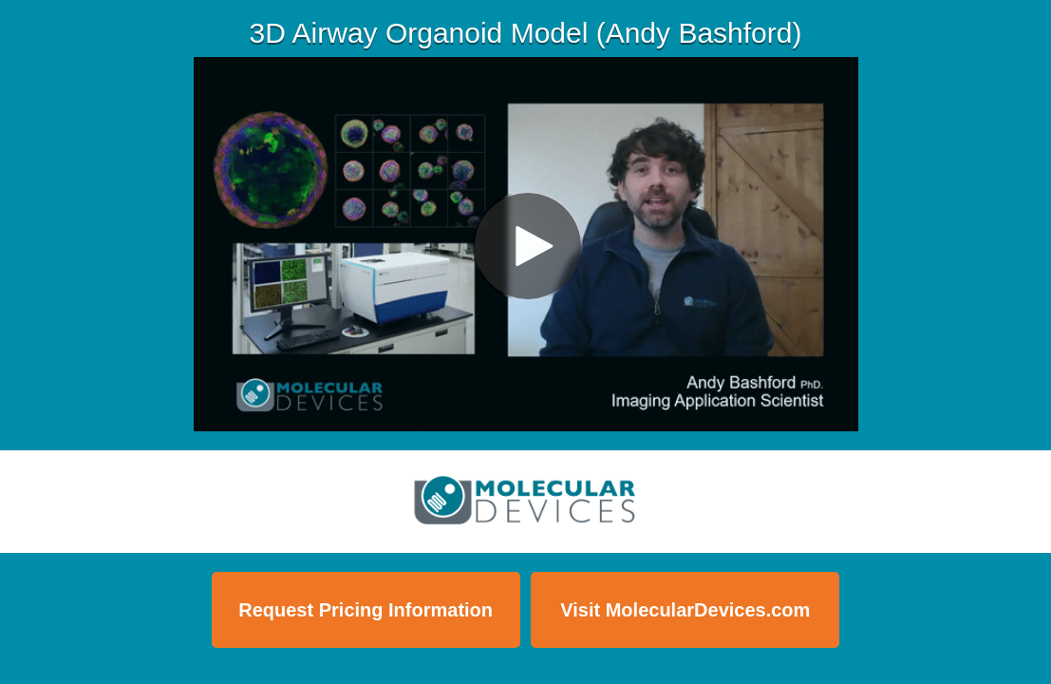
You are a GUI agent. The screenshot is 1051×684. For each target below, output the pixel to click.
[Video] (526, 244)
